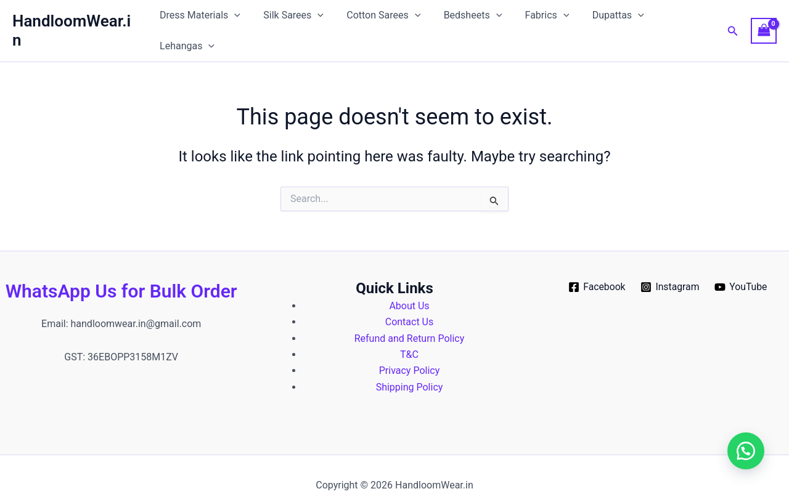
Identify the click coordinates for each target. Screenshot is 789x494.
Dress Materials (202, 19)
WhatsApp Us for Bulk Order (121, 268)
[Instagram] (670, 264)
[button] (237, 19)
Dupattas (604, 19)
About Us (409, 283)
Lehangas (677, 19)
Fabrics (536, 19)
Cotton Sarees (379, 19)
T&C (409, 332)
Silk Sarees (293, 19)
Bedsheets (465, 19)
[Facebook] (596, 264)
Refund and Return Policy (409, 316)
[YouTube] (741, 264)
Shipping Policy (409, 364)
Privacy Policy (409, 348)
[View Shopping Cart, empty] (764, 19)
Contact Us (409, 300)
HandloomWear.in (76, 19)
